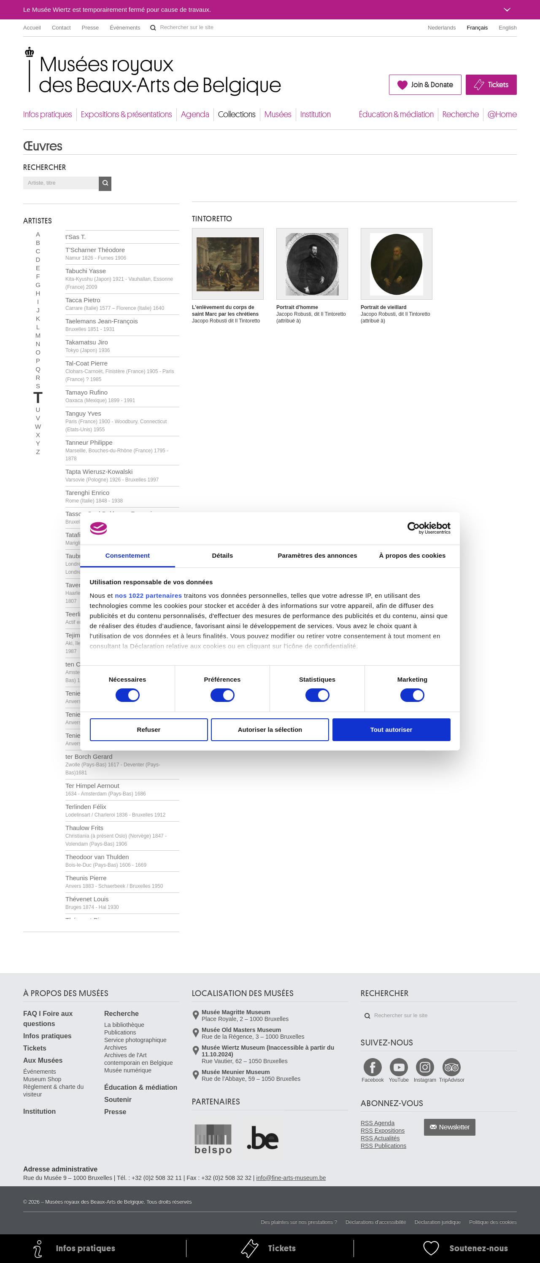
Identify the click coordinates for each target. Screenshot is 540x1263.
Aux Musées (42, 1060)
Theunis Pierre (114, 881)
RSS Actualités (380, 1138)
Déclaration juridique (438, 1222)
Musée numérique (127, 1070)
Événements (125, 27)
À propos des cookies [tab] (412, 555)
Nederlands (442, 27)
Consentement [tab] (127, 555)
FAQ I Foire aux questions (48, 1018)
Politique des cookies (493, 1222)
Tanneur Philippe (116, 450)
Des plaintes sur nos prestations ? (299, 1222)
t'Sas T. (75, 236)
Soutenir (118, 1099)
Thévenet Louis (92, 902)
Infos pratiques (47, 114)
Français (477, 27)
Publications (120, 1032)
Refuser (149, 729)
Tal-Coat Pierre (119, 371)
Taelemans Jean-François (101, 324)
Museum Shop (42, 1079)
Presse (90, 27)
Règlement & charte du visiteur (53, 1090)
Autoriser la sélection (270, 729)
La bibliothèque (124, 1024)
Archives (115, 1047)
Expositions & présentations (126, 114)
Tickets (498, 85)
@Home (502, 114)
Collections (237, 114)
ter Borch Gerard (112, 764)
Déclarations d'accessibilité (376, 1222)
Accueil (32, 27)
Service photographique (135, 1040)
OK (105, 184)
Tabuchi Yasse (119, 278)
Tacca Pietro (114, 303)
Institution (315, 114)
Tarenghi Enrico (94, 496)
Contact (61, 27)
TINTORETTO (212, 219)
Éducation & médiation (396, 114)
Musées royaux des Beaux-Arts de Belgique (24, 54)
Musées (278, 114)
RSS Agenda (377, 1123)
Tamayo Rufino (100, 396)
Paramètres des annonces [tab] (317, 555)
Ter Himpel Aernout (105, 789)
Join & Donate (432, 85)
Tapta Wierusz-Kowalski (112, 475)
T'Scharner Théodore (95, 253)
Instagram (425, 1080)
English (508, 27)
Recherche (461, 114)
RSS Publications (383, 1145)
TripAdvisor (451, 1080)
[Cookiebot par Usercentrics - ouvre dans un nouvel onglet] (414, 528)
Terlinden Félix (115, 810)
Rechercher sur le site (153, 28)
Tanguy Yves (116, 421)
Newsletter (454, 1127)
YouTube (399, 1080)
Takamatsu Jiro (87, 346)
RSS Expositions (383, 1130)
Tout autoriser (391, 729)
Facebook (373, 1080)
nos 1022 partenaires (148, 595)
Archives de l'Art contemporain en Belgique (138, 1059)
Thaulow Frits (116, 835)
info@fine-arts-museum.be (291, 1177)
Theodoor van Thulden (105, 860)
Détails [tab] (222, 555)
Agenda (195, 114)
